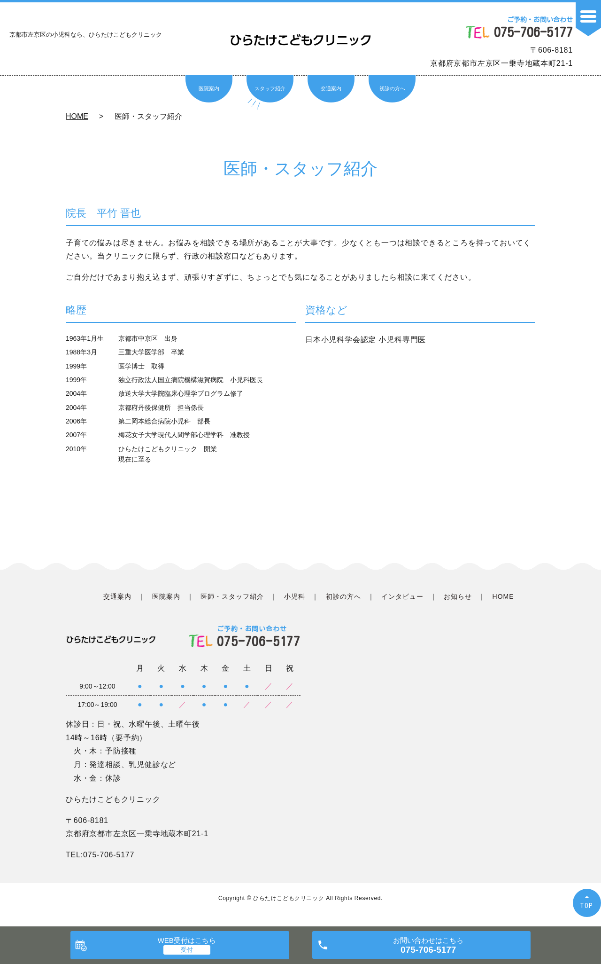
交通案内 (331, 88)
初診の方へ (392, 88)
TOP (586, 905)
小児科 (294, 596)
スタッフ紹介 (269, 88)
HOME (77, 116)
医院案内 (209, 88)
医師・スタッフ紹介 (232, 596)
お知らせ (458, 596)
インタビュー (402, 596)
